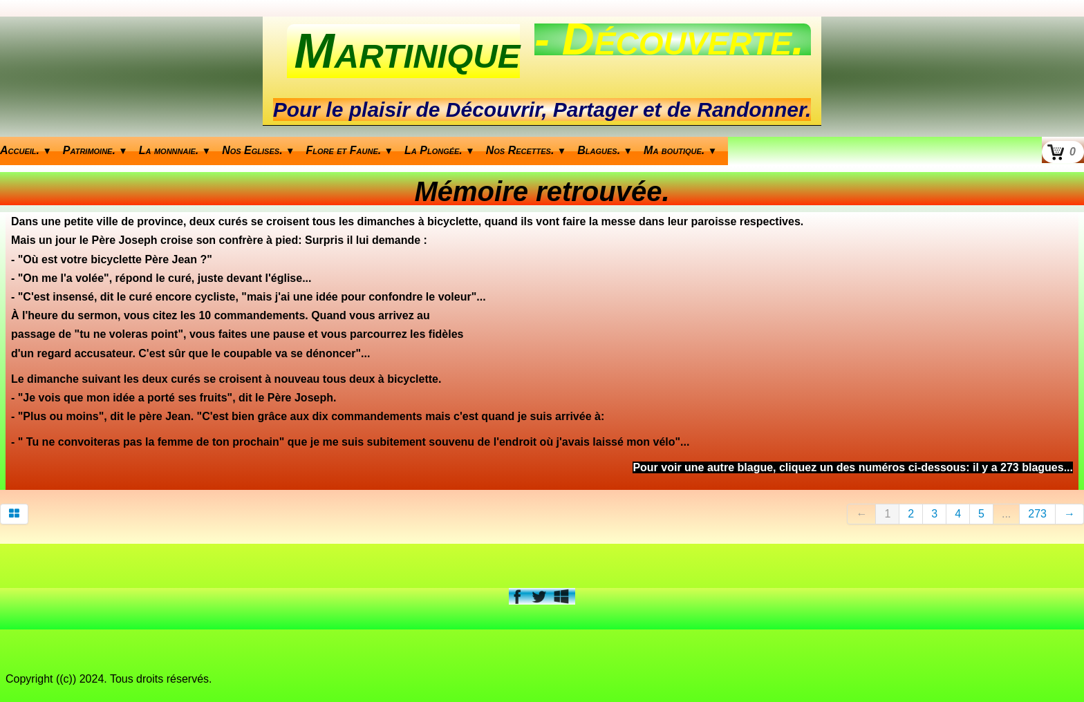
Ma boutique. (680, 150)
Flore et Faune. (350, 150)
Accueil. (26, 150)
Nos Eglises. (258, 150)
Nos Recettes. (526, 150)
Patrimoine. (95, 150)
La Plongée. (439, 150)
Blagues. (605, 150)
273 (1037, 514)
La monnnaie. (175, 150)
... (1006, 514)
